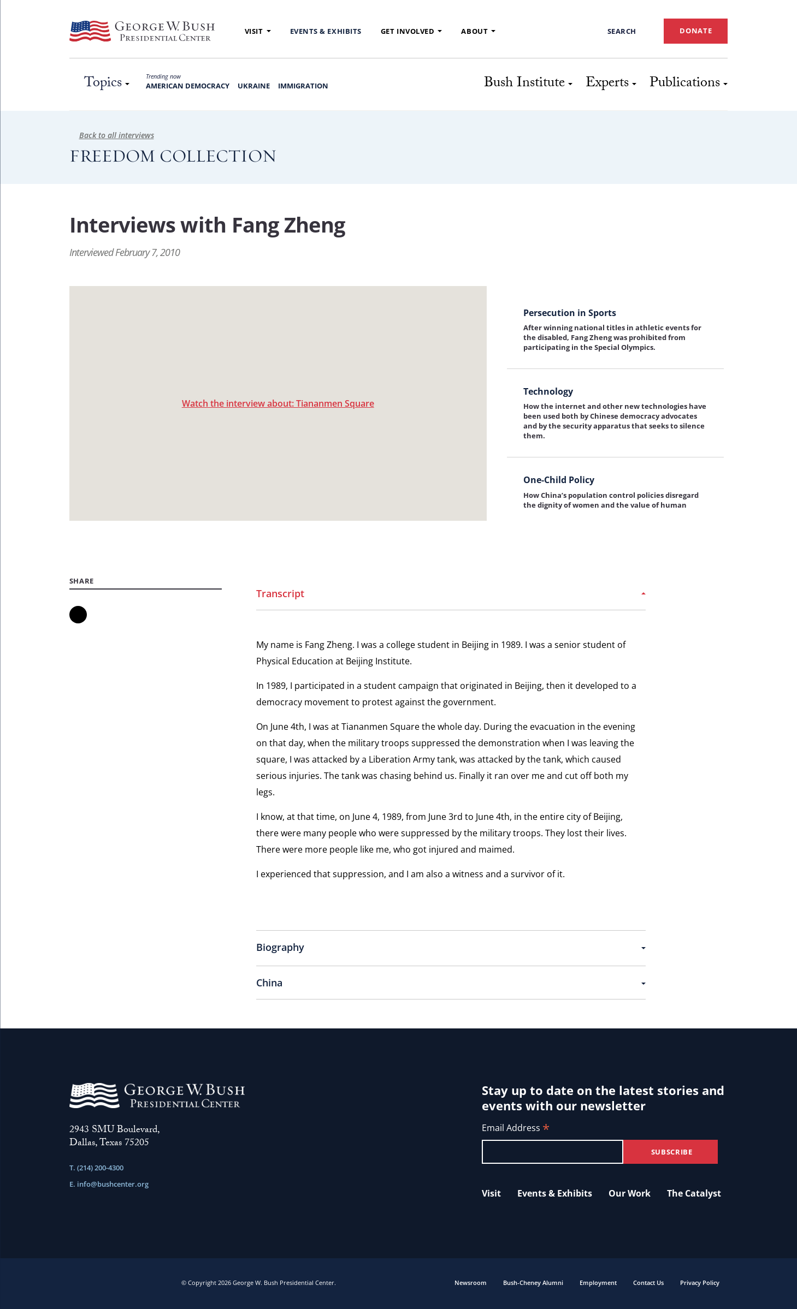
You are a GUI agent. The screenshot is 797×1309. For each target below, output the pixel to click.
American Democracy (187, 86)
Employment (598, 1282)
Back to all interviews (111, 135)
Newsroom (470, 1282)
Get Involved (411, 31)
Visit (258, 31)
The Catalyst (694, 1193)
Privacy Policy (699, 1282)
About (478, 31)
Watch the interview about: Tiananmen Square (278, 403)
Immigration (303, 86)
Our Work (630, 1193)
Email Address (516, 1129)
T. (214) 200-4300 (96, 1168)
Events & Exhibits (326, 31)
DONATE (696, 30)
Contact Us (648, 1282)
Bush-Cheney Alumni (533, 1282)
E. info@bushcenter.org (109, 1184)
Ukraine (254, 86)
